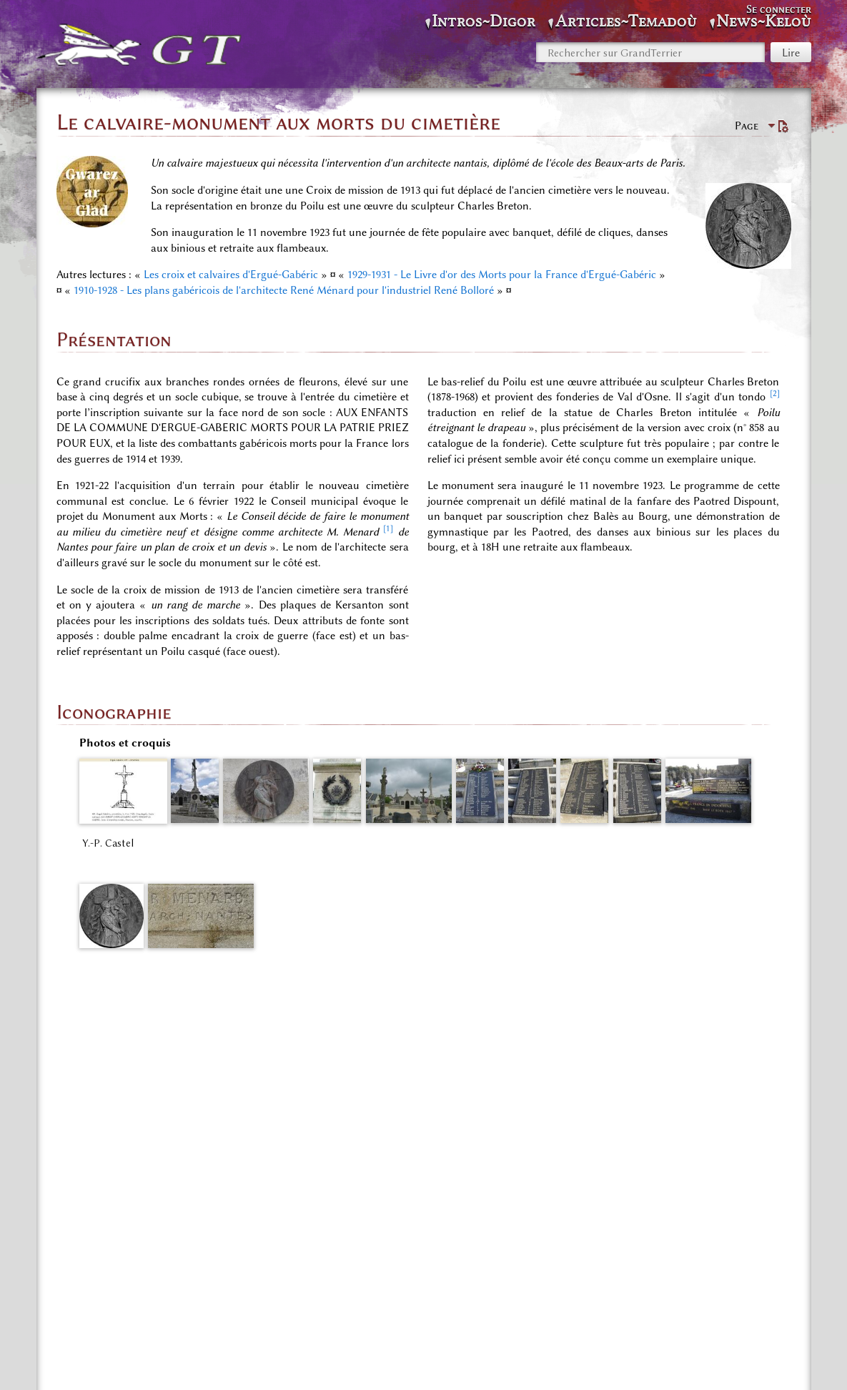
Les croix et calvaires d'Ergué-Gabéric (231, 274)
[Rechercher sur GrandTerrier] (650, 52)
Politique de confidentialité (316, 1361)
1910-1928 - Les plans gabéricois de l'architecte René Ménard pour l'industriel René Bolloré (284, 290)
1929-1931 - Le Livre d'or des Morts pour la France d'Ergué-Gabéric (501, 274)
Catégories (101, 1289)
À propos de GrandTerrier (452, 1361)
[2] (775, 393)
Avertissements (559, 1361)
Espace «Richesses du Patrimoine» (221, 1289)
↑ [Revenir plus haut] (81, 1042)
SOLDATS (340, 1289)
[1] (388, 528)
